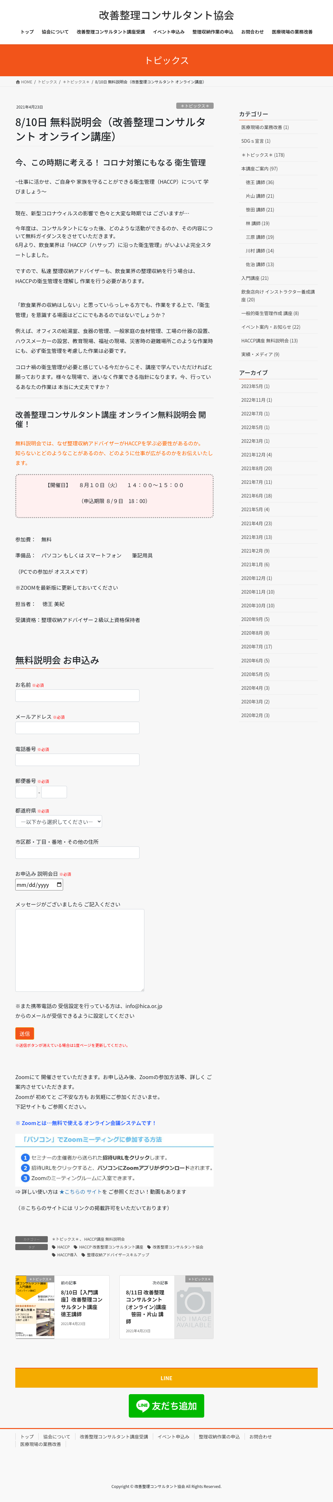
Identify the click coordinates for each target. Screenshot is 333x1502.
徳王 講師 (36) (260, 182)
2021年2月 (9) (255, 550)
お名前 (77, 691)
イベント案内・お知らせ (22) (270, 327)
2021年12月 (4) (256, 454)
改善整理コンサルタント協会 (178, 1246)
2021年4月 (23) (256, 523)
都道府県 (58, 817)
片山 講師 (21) (260, 196)
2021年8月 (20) (256, 468)
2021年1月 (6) (255, 564)
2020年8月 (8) (255, 632)
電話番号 (77, 755)
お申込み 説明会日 (43, 879)
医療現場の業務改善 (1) (265, 127)
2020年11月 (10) (258, 591)
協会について (57, 1436)
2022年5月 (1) (255, 427)
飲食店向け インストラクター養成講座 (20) (278, 295)
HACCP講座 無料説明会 (104, 1239)
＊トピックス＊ (194, 106)
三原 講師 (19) (260, 237)
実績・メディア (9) (260, 354)
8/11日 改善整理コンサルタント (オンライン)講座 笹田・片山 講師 (146, 1306)
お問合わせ (260, 1436)
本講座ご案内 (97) (259, 168)
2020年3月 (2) (255, 701)
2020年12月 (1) (256, 578)
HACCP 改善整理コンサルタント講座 (111, 1246)
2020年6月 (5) (255, 660)
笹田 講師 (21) (260, 209)
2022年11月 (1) (256, 400)
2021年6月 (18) (256, 495)
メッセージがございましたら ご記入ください (79, 946)
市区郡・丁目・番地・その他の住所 (77, 848)
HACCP (63, 1246)
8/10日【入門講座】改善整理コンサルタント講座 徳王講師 (81, 1303)
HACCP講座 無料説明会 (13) (269, 340)
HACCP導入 (67, 1254)
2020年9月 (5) (255, 619)
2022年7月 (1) (255, 413)
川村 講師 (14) (260, 250)
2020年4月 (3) (255, 688)
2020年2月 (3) (255, 715)
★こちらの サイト (80, 1191)
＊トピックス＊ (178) (263, 155)
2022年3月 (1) (255, 441)
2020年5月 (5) (255, 674)
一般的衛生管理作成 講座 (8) (270, 313)
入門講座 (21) (255, 278)
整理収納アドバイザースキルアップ (118, 1254)
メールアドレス (77, 723)
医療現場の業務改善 (40, 1444)
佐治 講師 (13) (260, 264)
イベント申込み (174, 1436)
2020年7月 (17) (256, 646)
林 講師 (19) (258, 223)
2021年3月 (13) (256, 537)
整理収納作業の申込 (219, 1436)
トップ (27, 1436)
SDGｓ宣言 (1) (256, 140)
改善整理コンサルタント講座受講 (114, 1436)
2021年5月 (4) (255, 509)
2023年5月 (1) (255, 386)
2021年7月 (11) (256, 482)
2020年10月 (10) (258, 605)
